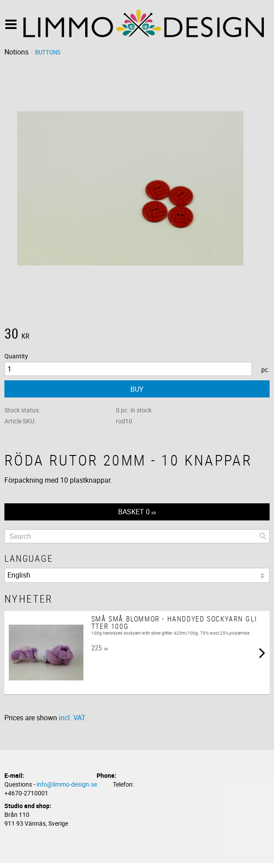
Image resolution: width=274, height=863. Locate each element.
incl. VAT (72, 717)
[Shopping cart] (137, 511)
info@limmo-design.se (66, 784)
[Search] (263, 536)
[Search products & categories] (137, 536)
